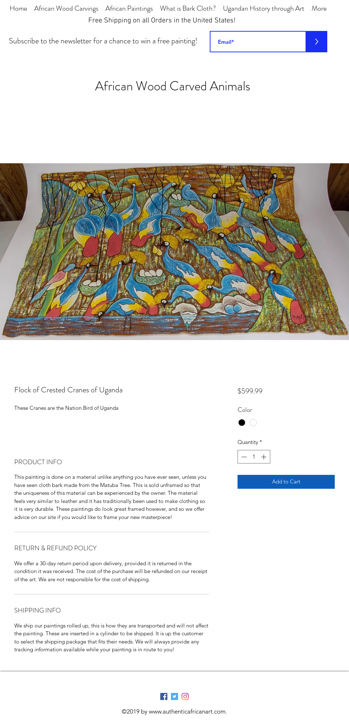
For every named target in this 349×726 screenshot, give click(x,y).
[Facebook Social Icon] (163, 696)
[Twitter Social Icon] (174, 696)
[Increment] (264, 456)
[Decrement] (243, 456)
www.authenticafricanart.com (187, 711)
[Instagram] (185, 696)
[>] (316, 41)
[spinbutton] (254, 456)
